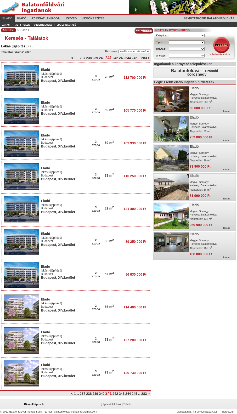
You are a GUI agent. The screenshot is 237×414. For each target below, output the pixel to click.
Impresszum (228, 411)
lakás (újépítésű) (51, 73)
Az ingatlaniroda (45, 18)
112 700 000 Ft (135, 77)
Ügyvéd (71, 18)
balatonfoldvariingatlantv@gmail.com (75, 411)
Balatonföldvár (186, 70)
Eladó (7, 18)
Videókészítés (92, 18)
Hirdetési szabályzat (205, 411)
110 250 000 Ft (135, 176)
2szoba (96, 241)
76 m (109, 77)
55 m (109, 241)
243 (121, 58)
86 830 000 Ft (135, 274)
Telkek (127, 404)
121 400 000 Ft (135, 209)
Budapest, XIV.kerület (58, 81)
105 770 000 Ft (135, 110)
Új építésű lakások (110, 404)
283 (144, 58)
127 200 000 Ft (135, 340)
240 (101, 58)
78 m (109, 175)
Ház (16, 25)
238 (89, 58)
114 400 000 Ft (135, 307)
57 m (109, 274)
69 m (109, 110)
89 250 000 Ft (135, 242)
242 (115, 58)
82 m (109, 208)
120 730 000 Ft (135, 373)
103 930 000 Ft (135, 143)
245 (134, 58)
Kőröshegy (196, 74)
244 (128, 58)
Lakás (6, 25)
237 (82, 58)
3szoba (96, 77)
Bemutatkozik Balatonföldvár (209, 18)
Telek (26, 25)
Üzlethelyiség (43, 25)
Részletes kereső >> (220, 54)
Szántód (211, 71)
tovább (226, 111)
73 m (109, 339)
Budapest (47, 77)
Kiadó (22, 18)
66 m (109, 307)
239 (95, 58)
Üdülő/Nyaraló (66, 25)
